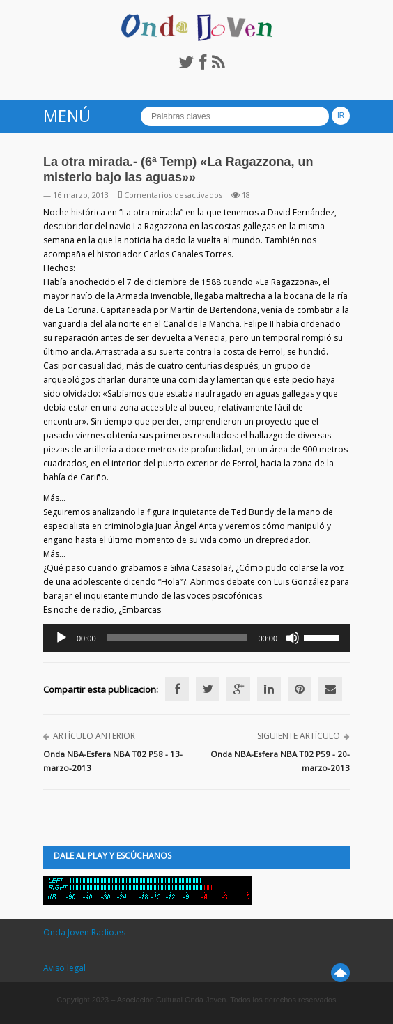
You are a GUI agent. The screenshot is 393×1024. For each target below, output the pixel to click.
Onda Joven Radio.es (84, 932)
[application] (196, 638)
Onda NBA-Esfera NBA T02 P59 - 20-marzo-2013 (280, 761)
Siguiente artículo (298, 736)
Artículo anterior (94, 736)
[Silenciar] (293, 638)
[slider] (177, 637)
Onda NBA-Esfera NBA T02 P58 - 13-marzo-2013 (113, 761)
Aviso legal (64, 968)
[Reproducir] (61, 638)
